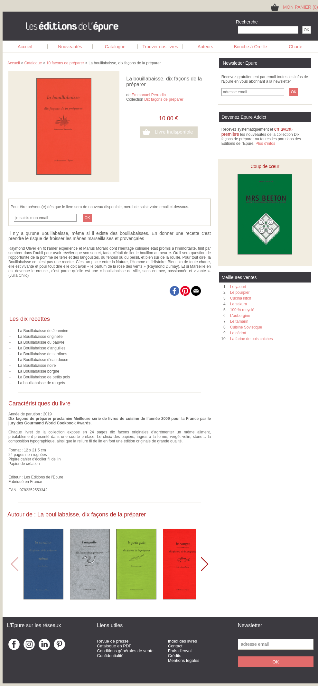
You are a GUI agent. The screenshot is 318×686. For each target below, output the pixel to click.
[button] (204, 564)
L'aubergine (240, 315)
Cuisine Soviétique (246, 327)
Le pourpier (240, 292)
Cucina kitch (240, 298)
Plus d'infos (265, 143)
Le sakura (238, 304)
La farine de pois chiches (251, 339)
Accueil (25, 46)
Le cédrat (238, 333)
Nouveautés (70, 46)
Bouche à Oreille (250, 46)
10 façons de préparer (65, 63)
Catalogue (115, 46)
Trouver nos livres (160, 46)
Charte (295, 46)
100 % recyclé (242, 310)
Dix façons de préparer (163, 99)
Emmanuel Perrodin (149, 95)
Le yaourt (238, 286)
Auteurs (205, 46)
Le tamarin (239, 321)
